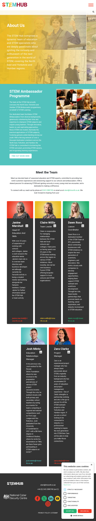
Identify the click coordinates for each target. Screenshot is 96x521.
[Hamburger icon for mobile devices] (91, 5)
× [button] (91, 465)
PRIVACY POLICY (44, 513)
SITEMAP (54, 513)
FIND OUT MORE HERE (20, 156)
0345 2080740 (47, 190)
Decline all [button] (84, 511)
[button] (78, 516)
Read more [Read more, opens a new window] (67, 485)
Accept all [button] (70, 511)
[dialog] (77, 490)
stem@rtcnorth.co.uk (71, 190)
